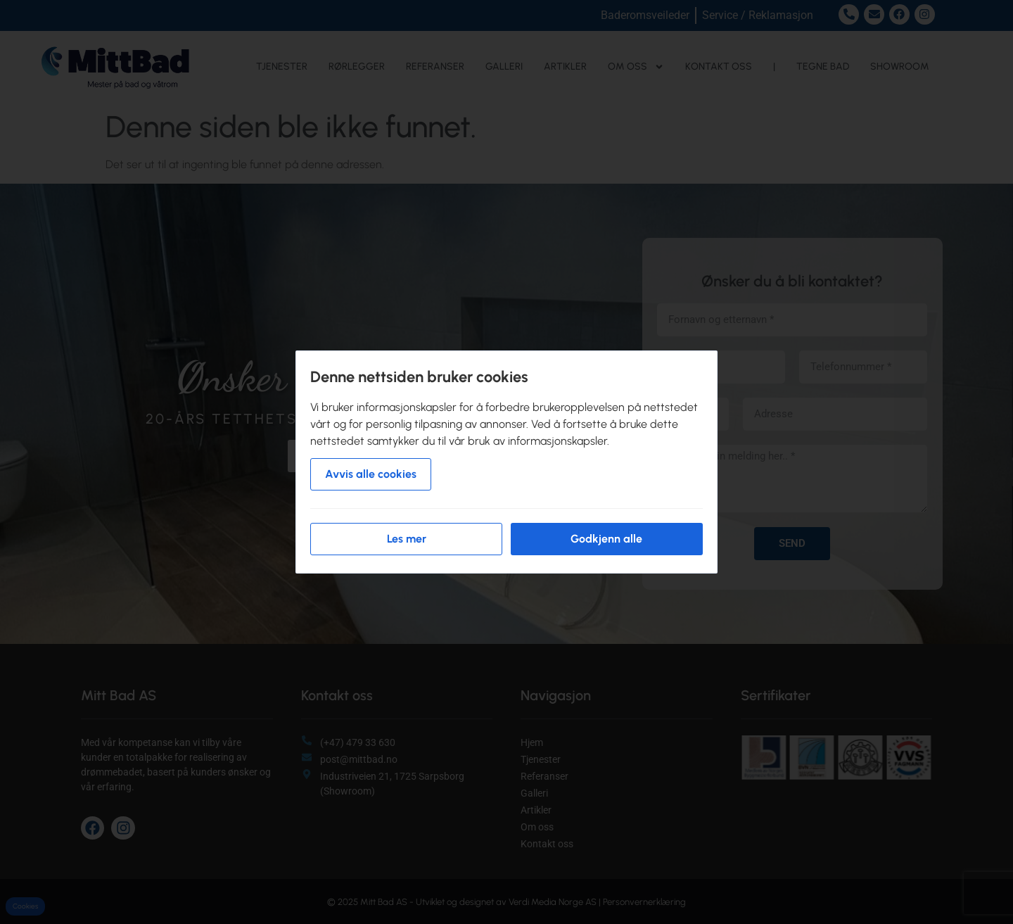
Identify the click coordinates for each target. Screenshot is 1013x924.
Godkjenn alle (606, 538)
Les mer (406, 538)
